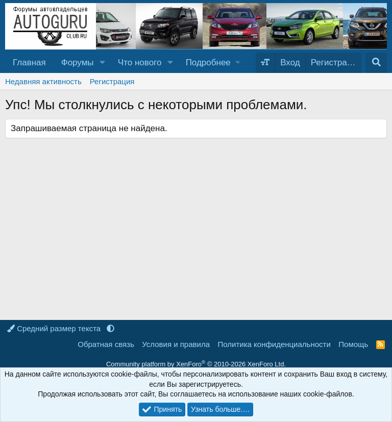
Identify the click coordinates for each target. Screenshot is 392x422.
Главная (29, 62)
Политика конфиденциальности (274, 344)
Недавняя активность (43, 81)
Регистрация (112, 81)
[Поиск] (376, 63)
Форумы (77, 62)
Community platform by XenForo (196, 364)
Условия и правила (176, 344)
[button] (102, 63)
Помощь (353, 344)
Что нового (140, 62)
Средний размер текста (55, 328)
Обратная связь (106, 344)
